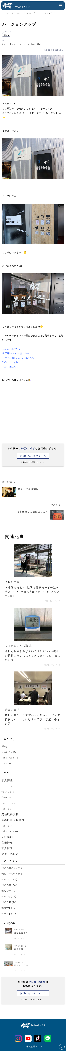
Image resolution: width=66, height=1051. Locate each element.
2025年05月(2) (11, 868)
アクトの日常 (10, 854)
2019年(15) (9, 907)
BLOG (18, 13)
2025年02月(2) (11, 874)
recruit (6, 763)
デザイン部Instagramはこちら (18, 357)
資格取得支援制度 (13, 820)
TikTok (6, 808)
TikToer (6, 825)
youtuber (7, 791)
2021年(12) (8, 896)
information (10, 757)
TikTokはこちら (10, 362)
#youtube (7, 44)
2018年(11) (8, 913)
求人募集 (7, 780)
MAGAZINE (10, 752)
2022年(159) (10, 890)
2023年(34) (9, 885)
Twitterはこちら (10, 366)
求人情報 (7, 848)
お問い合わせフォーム (33, 455)
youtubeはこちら (11, 348)
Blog (29, 13)
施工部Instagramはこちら (15, 353)
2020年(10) (9, 902)
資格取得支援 (10, 814)
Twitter (6, 797)
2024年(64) (9, 879)
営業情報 (7, 842)
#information (22, 44)
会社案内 (7, 837)
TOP (7, 13)
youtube (7, 786)
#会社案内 (36, 44)
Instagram (8, 803)
